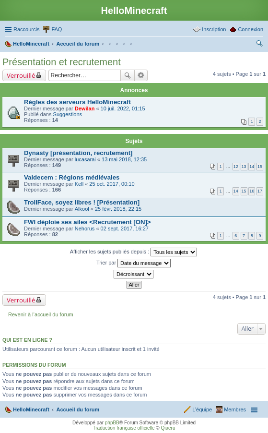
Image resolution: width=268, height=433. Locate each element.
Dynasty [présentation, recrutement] (78, 152)
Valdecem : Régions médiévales (71, 177)
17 (259, 191)
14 (251, 166)
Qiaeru (168, 428)
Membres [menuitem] (235, 409)
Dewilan (85, 108)
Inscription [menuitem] (214, 29)
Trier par (133, 263)
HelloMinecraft (31, 409)
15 (259, 166)
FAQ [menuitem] (56, 29)
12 (235, 166)
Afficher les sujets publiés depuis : (134, 252)
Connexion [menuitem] (250, 29)
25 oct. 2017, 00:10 (111, 184)
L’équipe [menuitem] (202, 409)
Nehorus (85, 228)
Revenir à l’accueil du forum (40, 314)
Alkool (82, 209)
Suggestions (67, 114)
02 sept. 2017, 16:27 (125, 228)
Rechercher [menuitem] (259, 44)
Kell (79, 184)
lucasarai (85, 159)
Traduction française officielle (124, 428)
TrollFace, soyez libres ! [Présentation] (82, 202)
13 (244, 166)
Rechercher (127, 75)
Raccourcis (26, 29)
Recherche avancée (141, 75)
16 (251, 191)
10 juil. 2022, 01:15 (123, 108)
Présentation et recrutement (61, 62)
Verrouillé (21, 75)
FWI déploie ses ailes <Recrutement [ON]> (87, 222)
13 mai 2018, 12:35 (124, 159)
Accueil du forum (77, 409)
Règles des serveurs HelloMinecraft (77, 102)
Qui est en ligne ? (27, 340)
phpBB (112, 422)
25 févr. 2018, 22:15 (118, 209)
